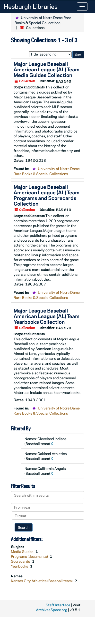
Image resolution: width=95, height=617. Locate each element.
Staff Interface (58, 604)
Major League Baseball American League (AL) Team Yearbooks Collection (46, 316)
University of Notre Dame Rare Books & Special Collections (43, 20)
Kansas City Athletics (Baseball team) (42, 580)
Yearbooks (20, 566)
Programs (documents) (30, 556)
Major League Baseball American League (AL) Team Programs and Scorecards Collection (46, 195)
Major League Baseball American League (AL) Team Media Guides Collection (46, 69)
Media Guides (22, 551)
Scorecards (21, 561)
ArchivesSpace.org (51, 609)
